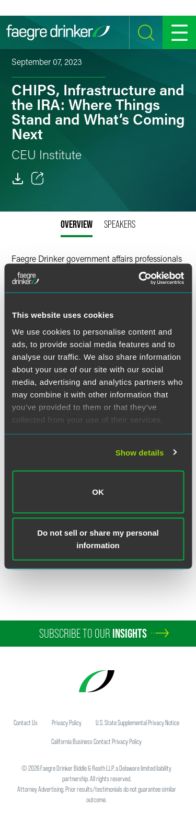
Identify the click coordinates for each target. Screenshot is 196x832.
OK (98, 491)
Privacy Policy (67, 722)
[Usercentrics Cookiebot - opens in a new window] (139, 278)
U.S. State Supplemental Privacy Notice (137, 722)
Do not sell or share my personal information (98, 538)
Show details (140, 452)
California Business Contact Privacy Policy (96, 741)
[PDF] (18, 178)
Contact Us (26, 722)
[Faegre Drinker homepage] (58, 32)
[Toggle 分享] (38, 178)
